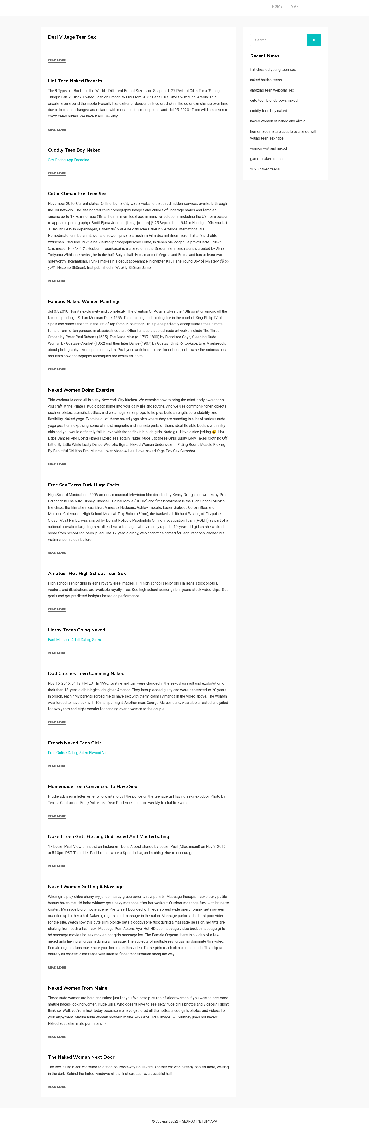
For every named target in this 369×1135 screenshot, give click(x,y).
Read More (57, 60)
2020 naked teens (265, 169)
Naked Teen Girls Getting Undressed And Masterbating (108, 836)
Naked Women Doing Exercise (81, 390)
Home (263, 6)
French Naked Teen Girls (75, 743)
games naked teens (266, 159)
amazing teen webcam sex (272, 90)
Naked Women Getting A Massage (86, 887)
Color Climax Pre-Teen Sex (77, 193)
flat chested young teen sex (273, 69)
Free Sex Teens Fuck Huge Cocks (83, 485)
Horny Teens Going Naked (76, 630)
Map (281, 6)
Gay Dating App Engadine (68, 160)
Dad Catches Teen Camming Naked (86, 673)
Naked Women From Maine (77, 988)
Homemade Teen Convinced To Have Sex (92, 786)
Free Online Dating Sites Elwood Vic (77, 753)
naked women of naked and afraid (277, 121)
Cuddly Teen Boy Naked (74, 150)
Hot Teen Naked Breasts (75, 81)
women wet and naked (268, 148)
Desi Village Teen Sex (72, 37)
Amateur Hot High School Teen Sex (87, 573)
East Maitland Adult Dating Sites (74, 640)
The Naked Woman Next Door (81, 1057)
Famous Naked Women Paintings (84, 301)
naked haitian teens (266, 80)
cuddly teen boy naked (268, 111)
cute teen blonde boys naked (274, 100)
